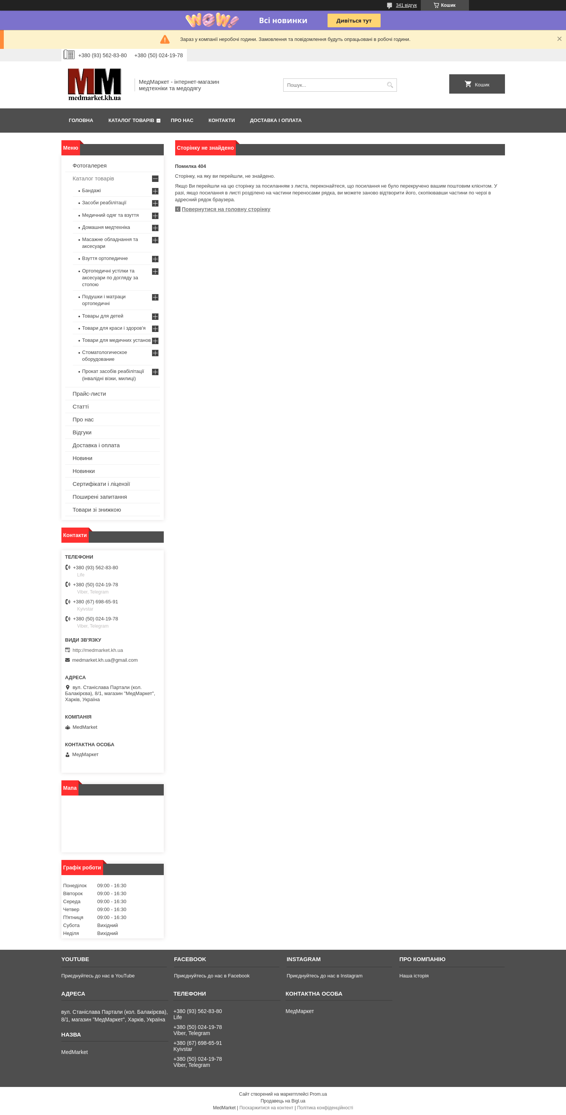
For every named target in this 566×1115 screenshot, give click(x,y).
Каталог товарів (131, 120)
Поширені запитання (100, 496)
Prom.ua (318, 1094)
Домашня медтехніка (106, 227)
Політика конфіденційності (325, 1107)
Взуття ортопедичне (105, 258)
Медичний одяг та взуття (110, 215)
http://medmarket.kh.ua (98, 650)
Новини (83, 458)
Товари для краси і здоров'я (114, 328)
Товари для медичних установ (116, 340)
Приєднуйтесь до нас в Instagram (324, 976)
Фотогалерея (90, 165)
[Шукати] (390, 85)
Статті (81, 406)
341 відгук (406, 5)
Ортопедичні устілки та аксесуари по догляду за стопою (110, 277)
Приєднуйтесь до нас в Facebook (211, 976)
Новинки (84, 471)
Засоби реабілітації (104, 202)
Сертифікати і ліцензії (101, 484)
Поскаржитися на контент (266, 1107)
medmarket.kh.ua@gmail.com (105, 660)
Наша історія (413, 976)
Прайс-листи (89, 393)
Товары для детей (103, 316)
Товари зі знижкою (97, 509)
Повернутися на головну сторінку (226, 209)
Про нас (182, 120)
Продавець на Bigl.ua (282, 1101)
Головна (81, 120)
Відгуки (82, 432)
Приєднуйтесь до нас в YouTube (98, 976)
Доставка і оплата (276, 120)
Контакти (222, 120)
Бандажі (91, 190)
